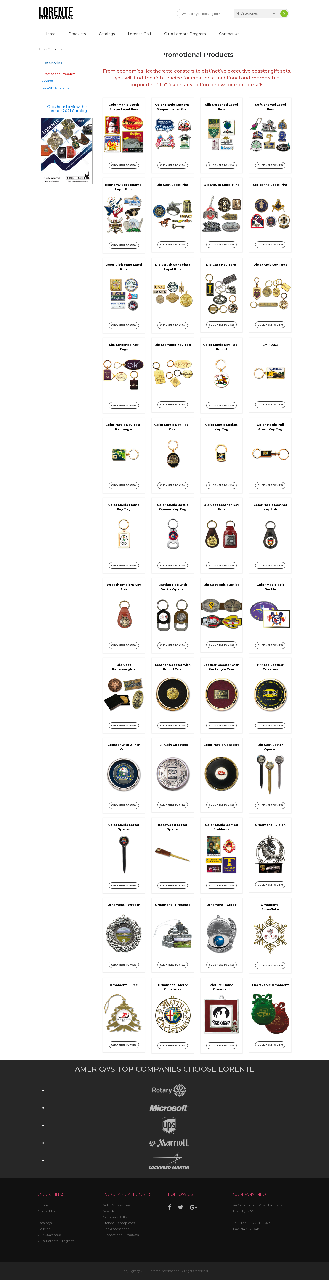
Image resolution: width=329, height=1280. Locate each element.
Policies (44, 1229)
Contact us (229, 34)
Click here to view (123, 165)
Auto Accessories (116, 1205)
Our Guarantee (49, 1235)
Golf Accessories (116, 1229)
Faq (41, 1217)
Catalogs (107, 34)
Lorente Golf (139, 34)
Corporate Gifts (115, 1217)
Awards (47, 80)
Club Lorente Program (185, 34)
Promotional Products (58, 74)
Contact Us (46, 1211)
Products (77, 34)
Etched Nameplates (119, 1223)
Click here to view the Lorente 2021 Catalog (67, 109)
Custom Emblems (55, 87)
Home (50, 34)
